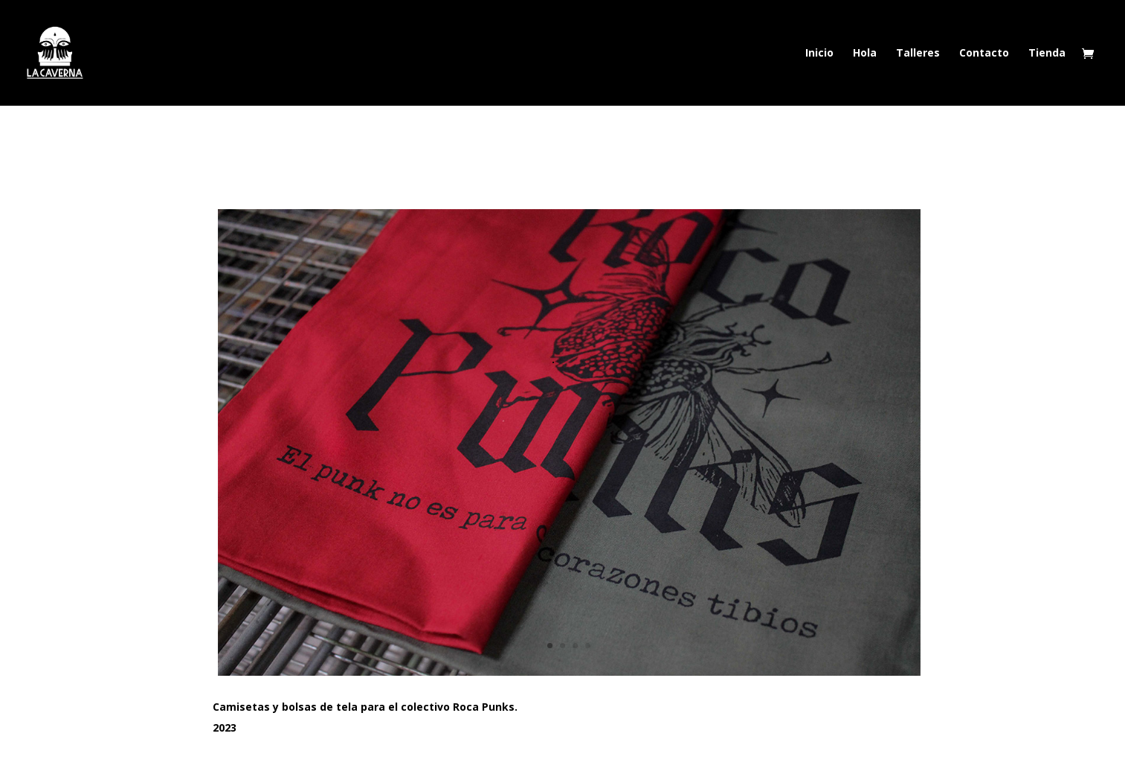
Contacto (984, 54)
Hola (865, 54)
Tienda (1047, 54)
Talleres (918, 54)
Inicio (819, 54)
